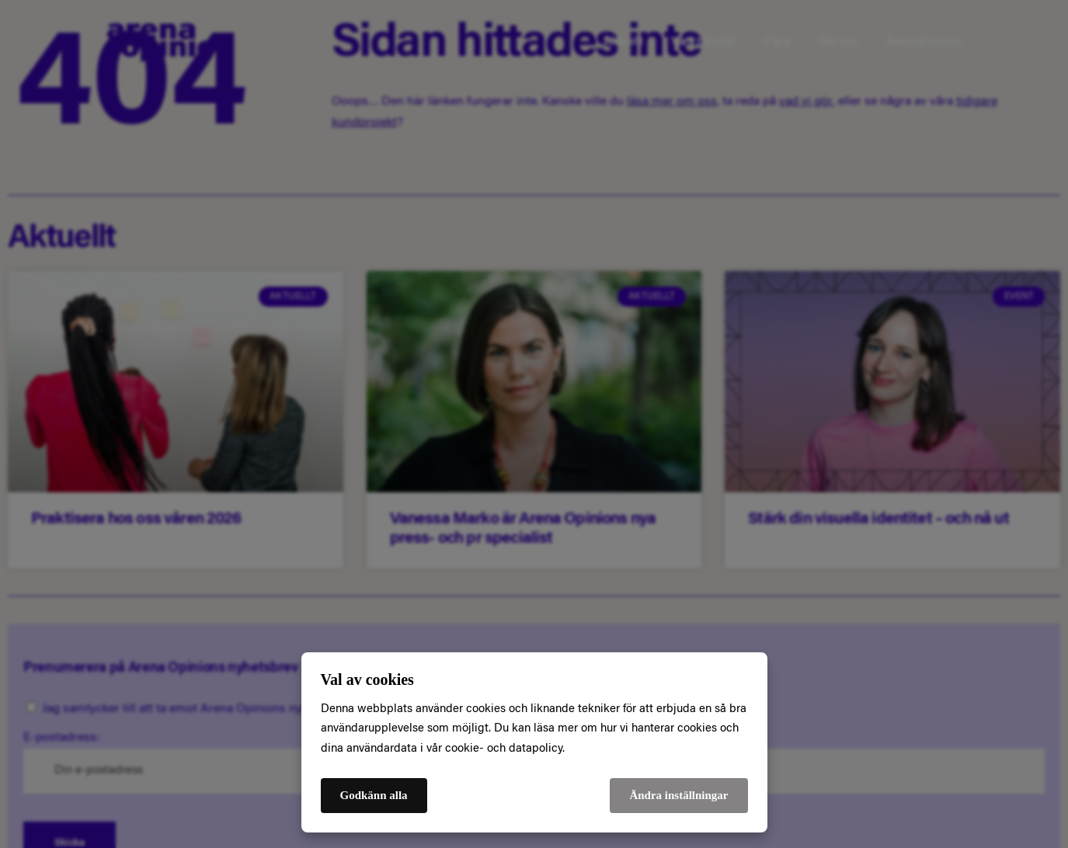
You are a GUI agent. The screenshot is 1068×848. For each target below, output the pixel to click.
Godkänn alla (374, 795)
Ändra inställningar (678, 795)
